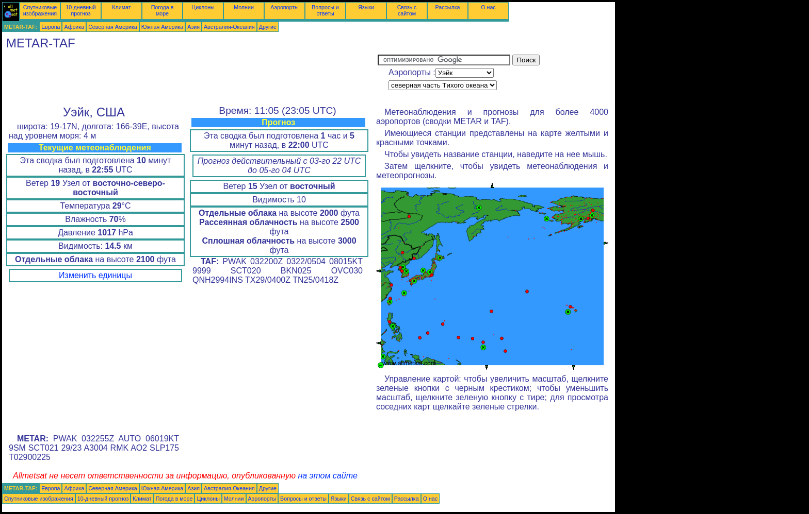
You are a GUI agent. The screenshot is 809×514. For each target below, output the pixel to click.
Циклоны (202, 7)
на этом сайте (328, 475)
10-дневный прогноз (81, 10)
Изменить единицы (95, 275)
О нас (488, 7)
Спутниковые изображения (40, 10)
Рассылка (447, 7)
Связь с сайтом (407, 10)
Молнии (244, 7)
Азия (193, 27)
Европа (50, 27)
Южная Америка (162, 27)
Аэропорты (284, 7)
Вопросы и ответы (325, 10)
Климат (121, 7)
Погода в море (162, 10)
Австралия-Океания (229, 27)
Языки (366, 7)
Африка (74, 27)
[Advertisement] (190, 78)
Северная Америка (112, 27)
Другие (268, 27)
